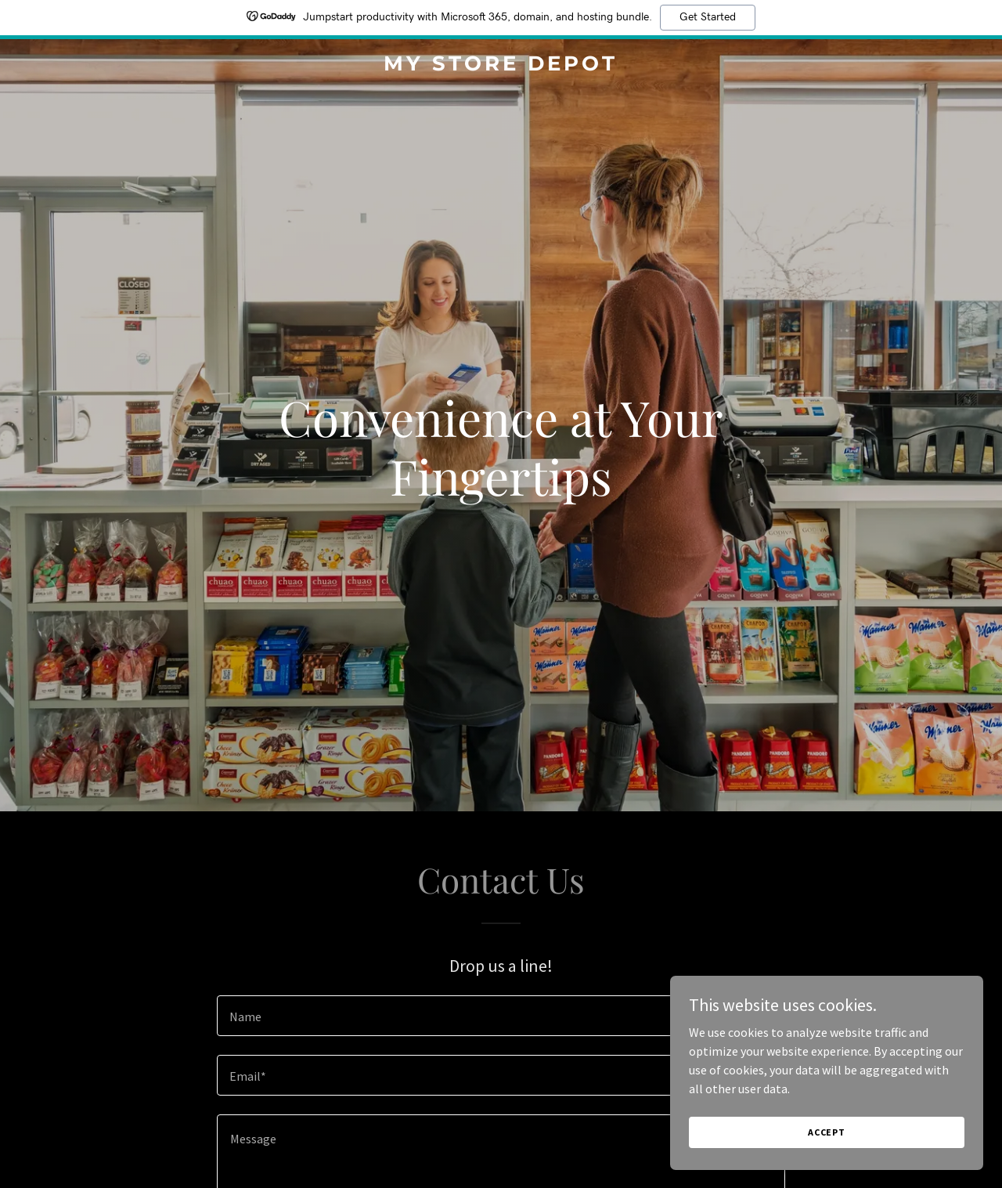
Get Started (707, 17)
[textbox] (500, 1015)
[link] (501, 66)
